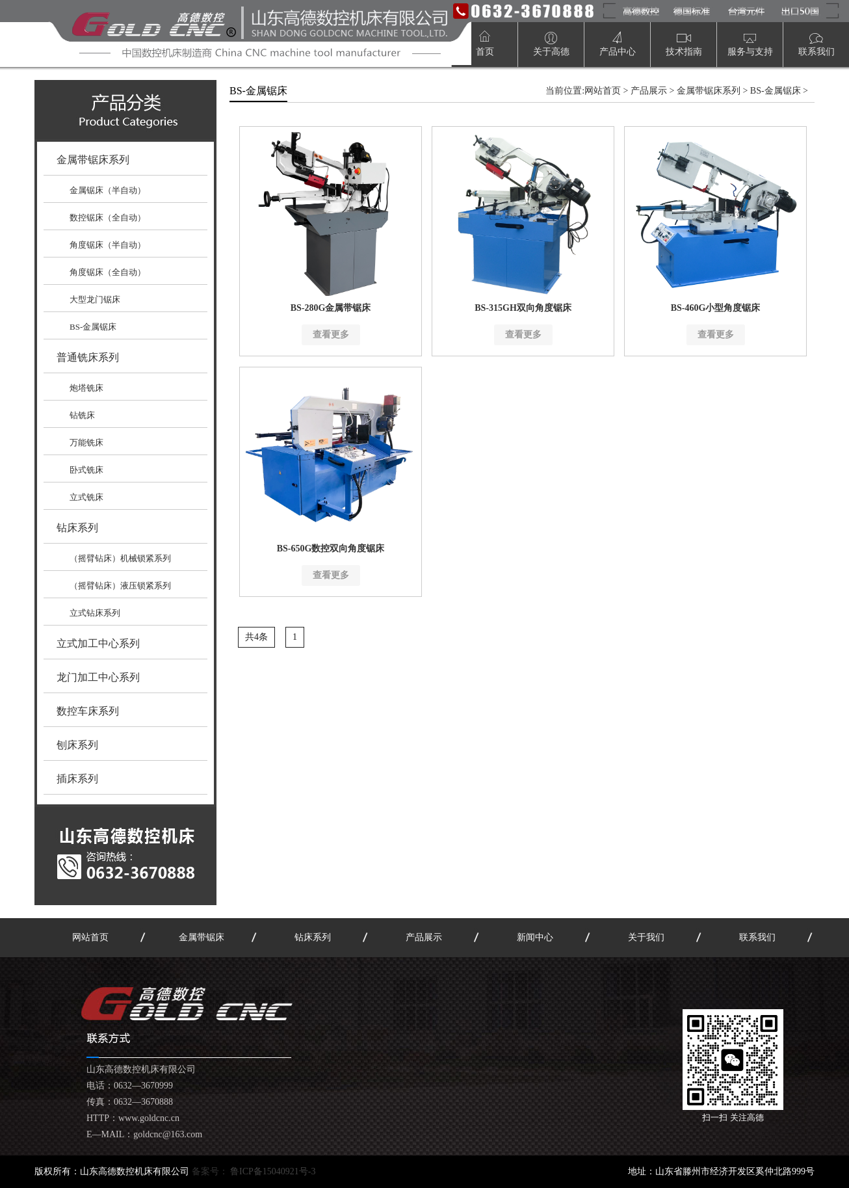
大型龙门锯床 (95, 299)
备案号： (254, 1171)
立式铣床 (86, 497)
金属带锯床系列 (93, 159)
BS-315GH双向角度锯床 (523, 308)
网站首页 (602, 91)
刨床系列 (77, 744)
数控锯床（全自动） (108, 217)
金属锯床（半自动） (108, 190)
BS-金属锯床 (93, 327)
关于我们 (646, 937)
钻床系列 (77, 527)
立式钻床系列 (95, 613)
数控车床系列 (88, 711)
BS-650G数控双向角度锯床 (331, 548)
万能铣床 (86, 442)
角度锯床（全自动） (108, 272)
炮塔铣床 (86, 388)
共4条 (256, 637)
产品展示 (649, 91)
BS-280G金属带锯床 (331, 308)
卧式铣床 (86, 470)
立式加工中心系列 (98, 643)
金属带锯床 (201, 937)
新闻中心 (535, 937)
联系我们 (757, 937)
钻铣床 (82, 415)
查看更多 (331, 334)
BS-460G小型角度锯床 (716, 308)
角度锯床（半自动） (108, 245)
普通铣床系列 (88, 357)
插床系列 (77, 778)
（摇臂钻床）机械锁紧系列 (120, 558)
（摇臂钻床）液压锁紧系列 (120, 585)
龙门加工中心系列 (98, 677)
